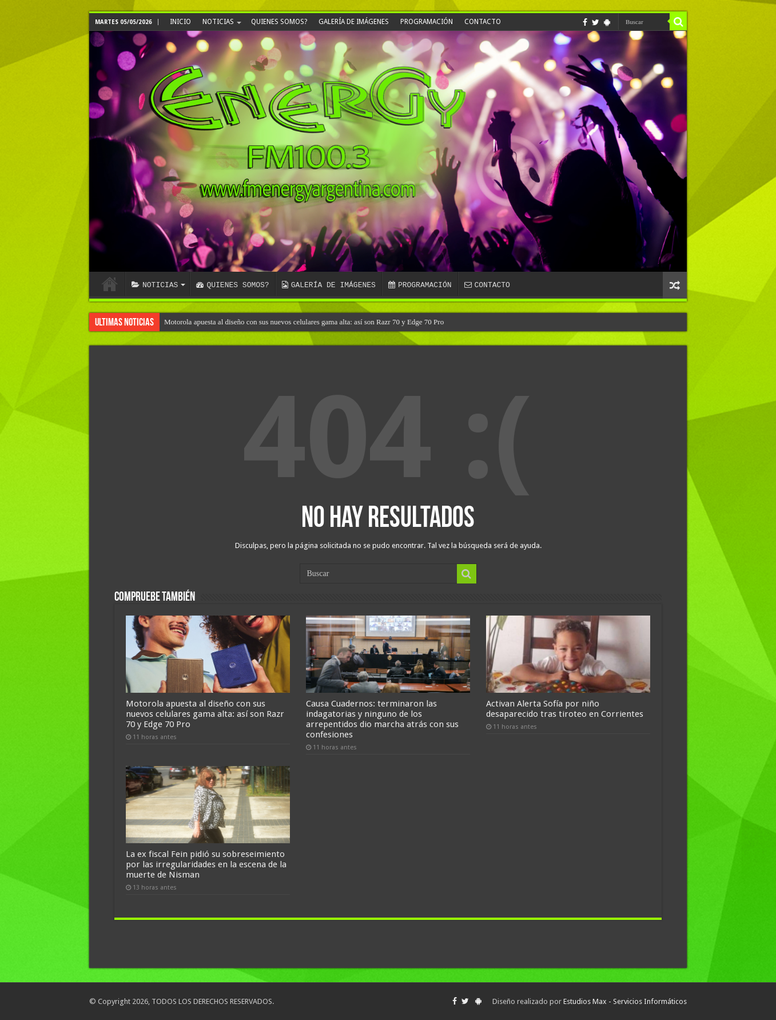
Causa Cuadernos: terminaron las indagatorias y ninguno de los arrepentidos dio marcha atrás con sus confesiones (382, 719)
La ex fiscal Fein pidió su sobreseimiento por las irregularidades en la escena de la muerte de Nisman (206, 864)
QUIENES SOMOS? (279, 22)
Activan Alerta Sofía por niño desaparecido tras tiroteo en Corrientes (564, 708)
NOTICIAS (218, 22)
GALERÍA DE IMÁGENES (354, 22)
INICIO (180, 22)
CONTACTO (482, 22)
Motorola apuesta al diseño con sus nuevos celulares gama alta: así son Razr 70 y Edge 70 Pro (304, 321)
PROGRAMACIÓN (426, 22)
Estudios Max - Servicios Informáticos (625, 1001)
